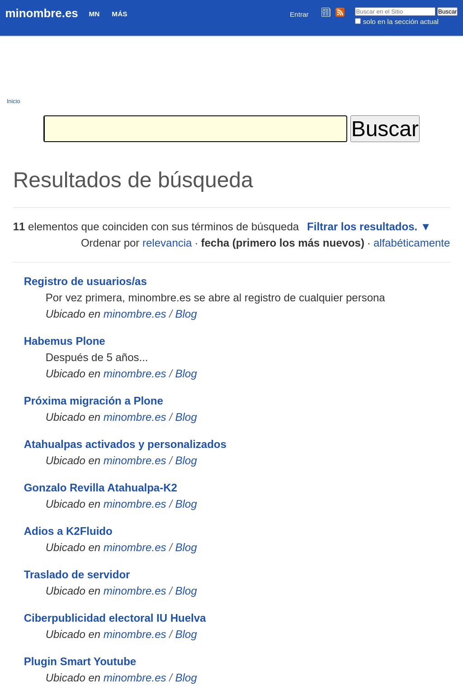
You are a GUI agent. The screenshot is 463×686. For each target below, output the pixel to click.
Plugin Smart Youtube (80, 661)
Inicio (13, 101)
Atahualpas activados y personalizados (125, 444)
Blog (186, 314)
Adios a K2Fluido (68, 531)
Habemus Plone (64, 341)
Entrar (299, 14)
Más (119, 14)
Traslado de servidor (77, 574)
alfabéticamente (411, 243)
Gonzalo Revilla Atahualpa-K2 (100, 487)
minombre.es (41, 13)
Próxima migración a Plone (93, 401)
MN (94, 14)
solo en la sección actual (401, 21)
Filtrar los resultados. (362, 226)
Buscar (354, 6)
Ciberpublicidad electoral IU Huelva (115, 618)
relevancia (167, 243)
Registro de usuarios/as (85, 281)
